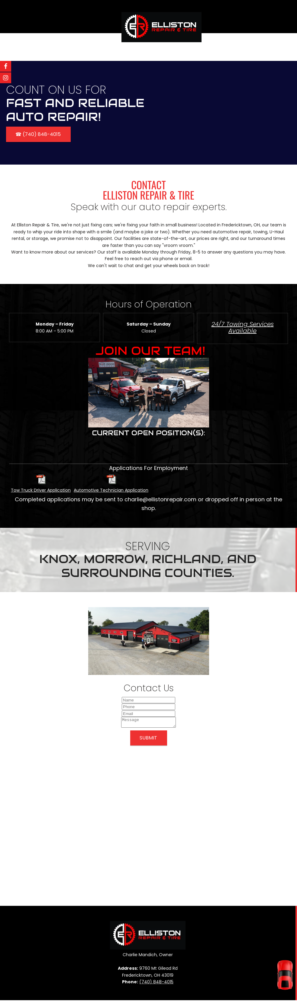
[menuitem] (137, 47)
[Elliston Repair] (161, 19)
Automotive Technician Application (111, 490)
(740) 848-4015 (156, 984)
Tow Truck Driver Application (41, 490)
